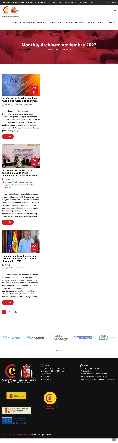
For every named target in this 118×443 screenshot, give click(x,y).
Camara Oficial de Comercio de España (17, 435)
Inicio (14, 22)
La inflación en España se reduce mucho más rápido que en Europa (20, 99)
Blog (100, 22)
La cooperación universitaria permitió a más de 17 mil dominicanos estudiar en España (19, 173)
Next (17, 312)
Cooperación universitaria (14, 182)
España (21, 105)
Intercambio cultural (18, 185)
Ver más (8, 136)
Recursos (79, 22)
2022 (57, 50)
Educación (28, 182)
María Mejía (9, 105)
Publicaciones (53, 22)
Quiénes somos (26, 22)
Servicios (41, 22)
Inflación (28, 105)
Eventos (91, 22)
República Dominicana (19, 268)
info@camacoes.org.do (89, 368)
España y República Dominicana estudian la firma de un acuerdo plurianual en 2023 (19, 259)
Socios (67, 22)
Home (50, 50)
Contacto (111, 22)
